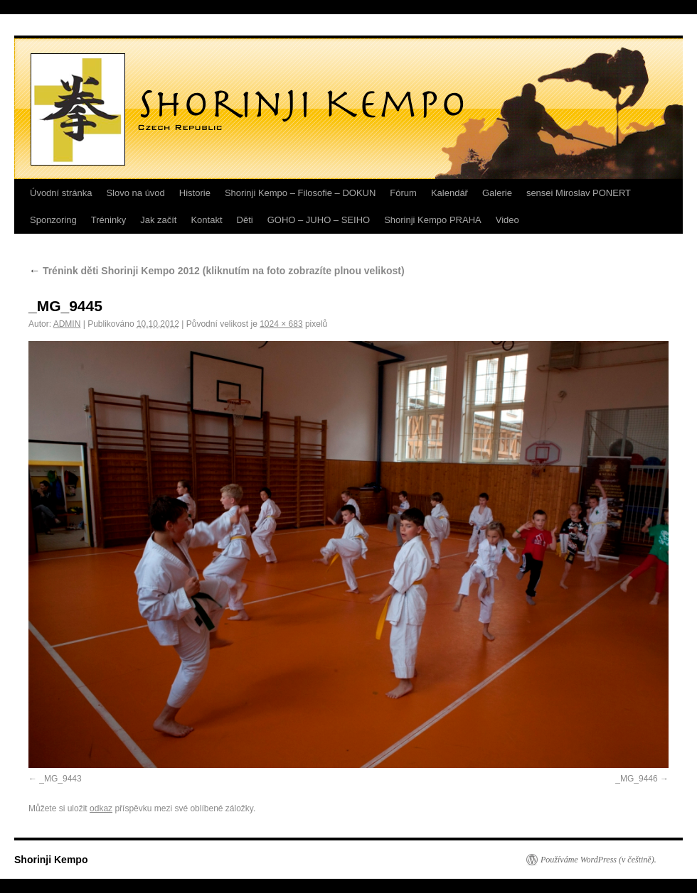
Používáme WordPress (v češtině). (598, 860)
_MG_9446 (636, 779)
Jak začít (158, 220)
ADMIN (67, 324)
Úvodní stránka (61, 193)
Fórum (403, 193)
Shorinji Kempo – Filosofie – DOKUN (300, 193)
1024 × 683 (281, 324)
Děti (245, 220)
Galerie (497, 193)
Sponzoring (53, 220)
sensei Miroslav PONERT (578, 193)
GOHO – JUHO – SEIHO (318, 220)
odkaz (101, 808)
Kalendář (449, 193)
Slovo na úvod (135, 193)
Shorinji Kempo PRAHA (432, 220)
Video (507, 220)
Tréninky (108, 220)
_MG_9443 (60, 779)
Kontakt (206, 220)
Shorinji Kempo (50, 859)
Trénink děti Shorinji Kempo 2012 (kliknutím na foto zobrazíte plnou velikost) (216, 270)
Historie (195, 193)
